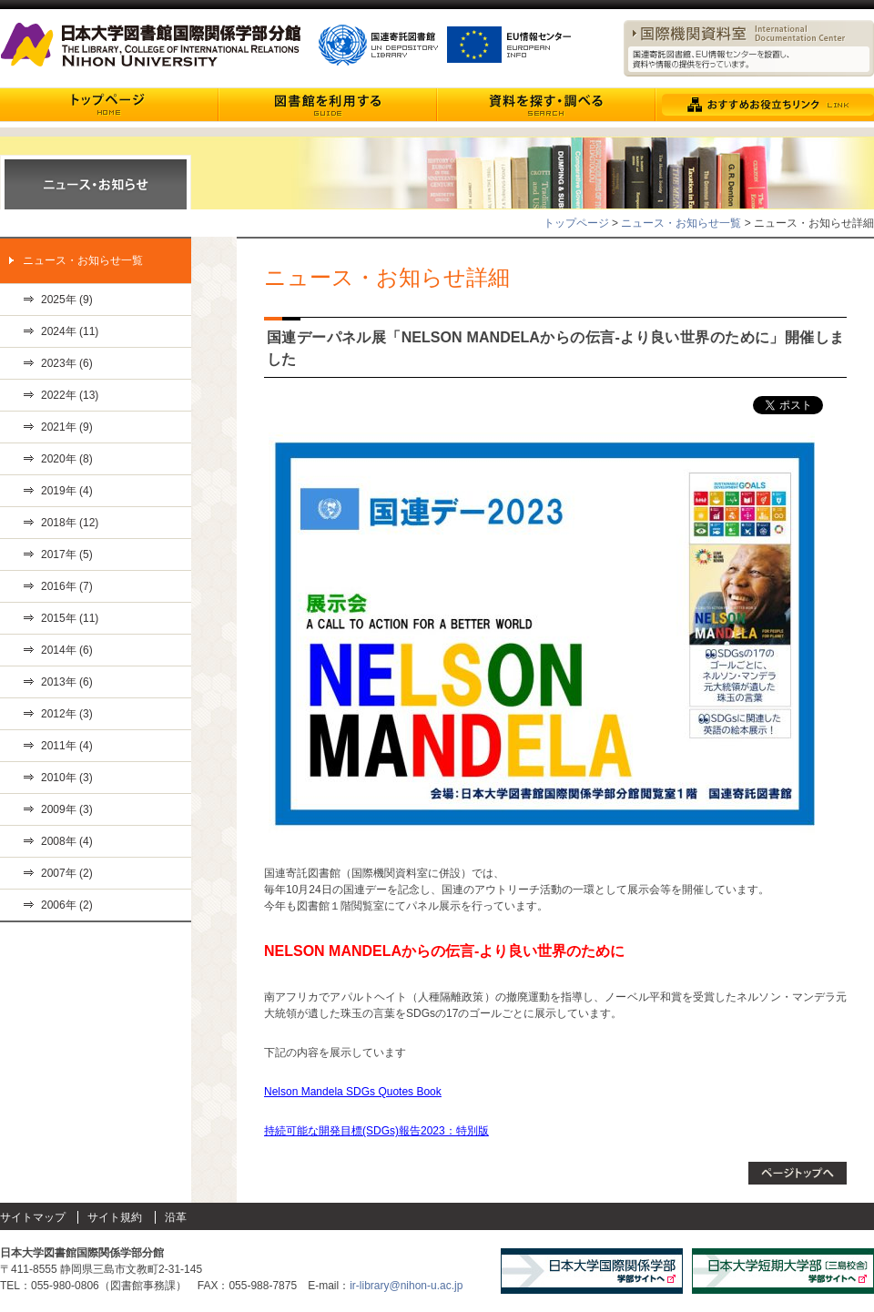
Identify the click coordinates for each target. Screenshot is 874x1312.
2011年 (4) (67, 745)
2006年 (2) (67, 905)
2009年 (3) (67, 809)
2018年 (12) (69, 522)
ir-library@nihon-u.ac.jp (406, 1285)
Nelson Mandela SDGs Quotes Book (353, 1091)
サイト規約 (114, 1217)
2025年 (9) (67, 299)
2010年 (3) (67, 777)
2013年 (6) (67, 682)
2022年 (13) (69, 395)
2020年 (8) (67, 459)
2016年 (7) (67, 586)
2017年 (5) (67, 554)
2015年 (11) (69, 618)
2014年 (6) (67, 650)
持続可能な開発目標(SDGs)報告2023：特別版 (376, 1130)
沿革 (176, 1217)
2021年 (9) (67, 427)
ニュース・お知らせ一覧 (681, 223)
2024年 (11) (69, 331)
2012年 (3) (67, 713)
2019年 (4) (67, 490)
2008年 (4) (67, 841)
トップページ (576, 223)
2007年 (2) (67, 873)
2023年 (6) (67, 363)
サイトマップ (33, 1217)
